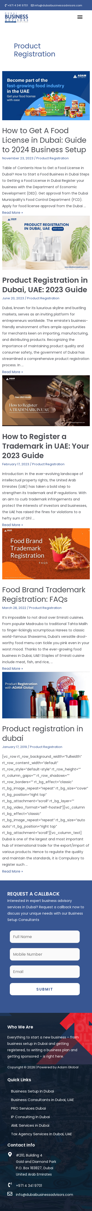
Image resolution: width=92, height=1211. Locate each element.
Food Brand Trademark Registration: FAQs (43, 595)
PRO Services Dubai (28, 1108)
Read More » (12, 212)
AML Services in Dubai (30, 1125)
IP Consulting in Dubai (30, 1116)
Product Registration (52, 158)
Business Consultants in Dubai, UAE (42, 1099)
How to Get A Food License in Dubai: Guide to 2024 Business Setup (44, 140)
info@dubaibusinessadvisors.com (56, 5)
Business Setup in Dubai (32, 1091)
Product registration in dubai (42, 734)
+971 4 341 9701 (16, 5)
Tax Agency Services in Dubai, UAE (41, 1133)
